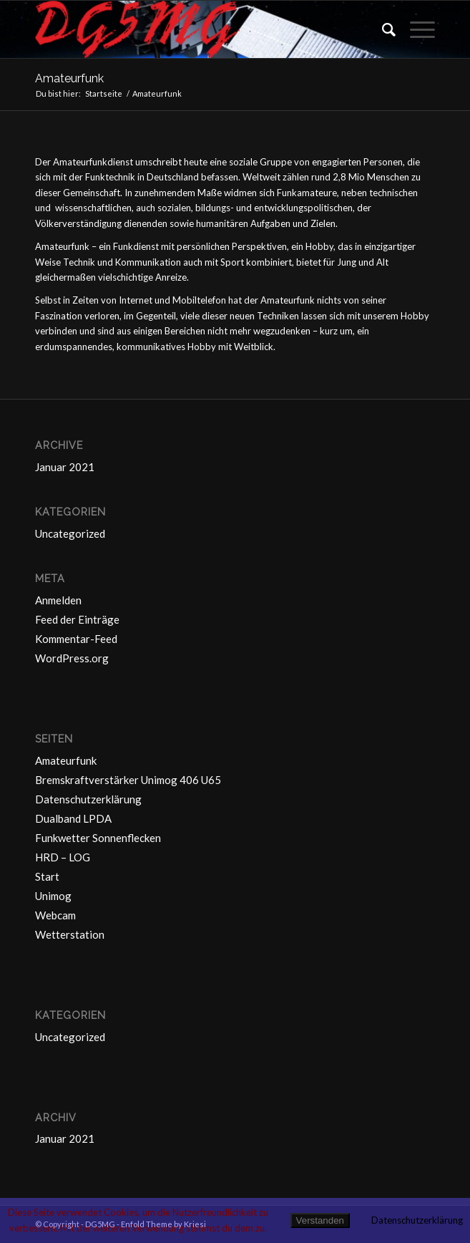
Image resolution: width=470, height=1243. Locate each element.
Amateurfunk (69, 78)
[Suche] (382, 29)
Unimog (53, 895)
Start (47, 876)
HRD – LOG (62, 857)
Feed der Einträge (77, 619)
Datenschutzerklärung (88, 799)
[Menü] (415, 29)
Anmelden (58, 600)
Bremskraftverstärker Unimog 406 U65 (128, 779)
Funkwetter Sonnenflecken (98, 837)
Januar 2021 (64, 466)
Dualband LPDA (73, 818)
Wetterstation (69, 934)
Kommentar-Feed (76, 638)
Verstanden (320, 1220)
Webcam (55, 915)
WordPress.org (72, 658)
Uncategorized (70, 533)
